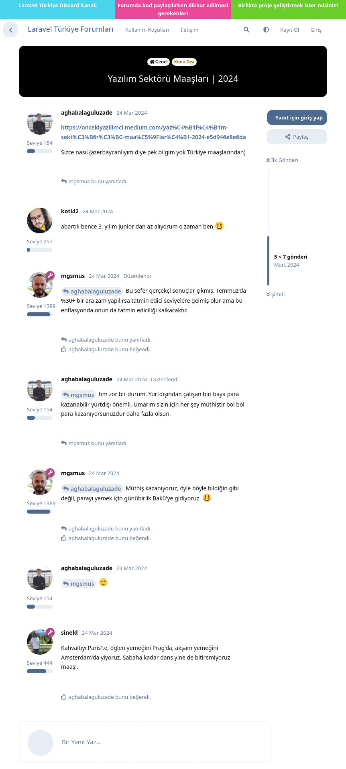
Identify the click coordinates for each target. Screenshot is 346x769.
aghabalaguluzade (96, 291)
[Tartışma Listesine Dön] (10, 29)
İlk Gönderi (282, 160)
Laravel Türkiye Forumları (71, 29)
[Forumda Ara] (246, 29)
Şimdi (276, 294)
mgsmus (82, 395)
